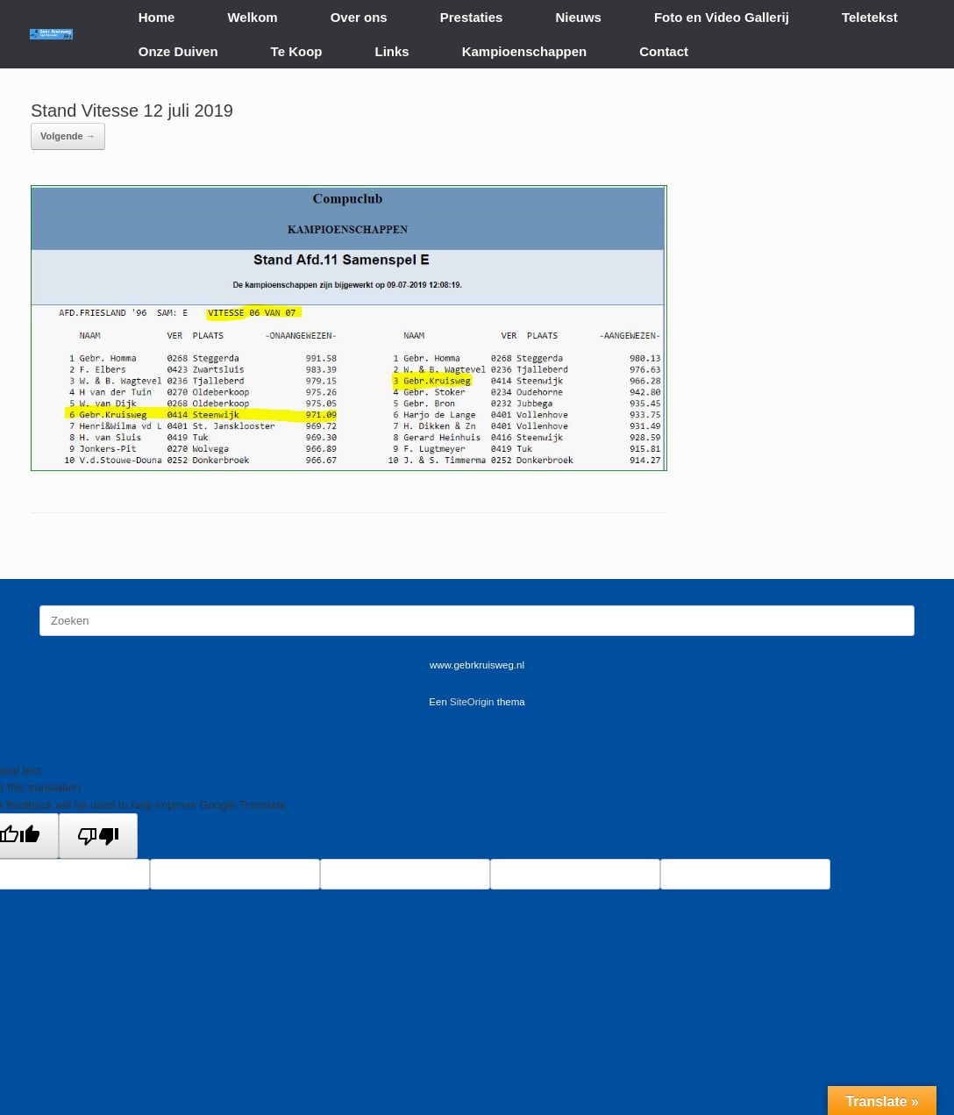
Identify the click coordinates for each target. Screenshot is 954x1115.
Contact (663, 51)
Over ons (359, 17)
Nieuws (578, 17)
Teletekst (870, 17)
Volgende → (68, 136)
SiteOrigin (472, 702)
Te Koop (297, 51)
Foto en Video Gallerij (721, 17)
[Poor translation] (98, 836)
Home (157, 17)
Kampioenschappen (524, 51)
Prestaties (471, 17)
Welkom (252, 17)
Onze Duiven (178, 51)
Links (392, 51)
